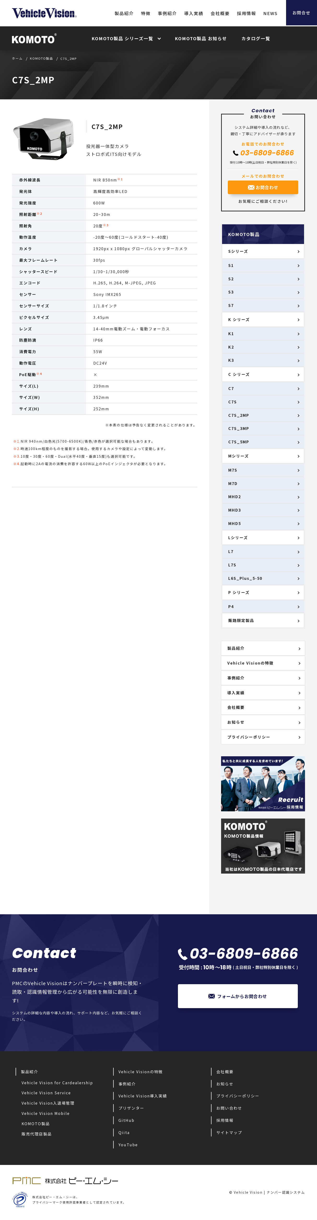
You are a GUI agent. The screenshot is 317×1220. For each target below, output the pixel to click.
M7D (233, 483)
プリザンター (131, 1108)
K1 (231, 333)
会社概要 (217, 13)
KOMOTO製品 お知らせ (201, 38)
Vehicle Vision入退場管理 (48, 1103)
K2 (231, 347)
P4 (231, 606)
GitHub (126, 1120)
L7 (231, 551)
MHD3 (234, 510)
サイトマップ (229, 1132)
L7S (232, 565)
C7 (231, 388)
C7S (232, 402)
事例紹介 (164, 13)
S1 (231, 265)
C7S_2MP (107, 126)
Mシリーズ (238, 456)
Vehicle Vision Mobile (46, 1113)
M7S (232, 470)
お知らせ (236, 722)
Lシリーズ (238, 537)
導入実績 (191, 13)
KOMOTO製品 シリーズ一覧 (122, 38)
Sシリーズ (238, 251)
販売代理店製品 (37, 1134)
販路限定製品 (241, 620)
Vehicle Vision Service (46, 1093)
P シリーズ (239, 592)
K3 (231, 360)
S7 (231, 305)
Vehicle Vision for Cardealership (57, 1082)
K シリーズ (239, 319)
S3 (231, 292)
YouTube (128, 1144)
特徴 (143, 13)
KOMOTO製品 (36, 1123)
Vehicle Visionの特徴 (250, 663)
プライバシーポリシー (248, 737)
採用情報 (243, 13)
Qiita (124, 1132)
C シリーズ (239, 374)
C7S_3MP (238, 428)
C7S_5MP (238, 442)
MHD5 (234, 523)
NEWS (268, 13)
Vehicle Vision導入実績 (142, 1096)
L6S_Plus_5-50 (245, 578)
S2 (231, 279)
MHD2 (234, 496)
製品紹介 (121, 13)
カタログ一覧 (255, 38)
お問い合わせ (229, 1108)
